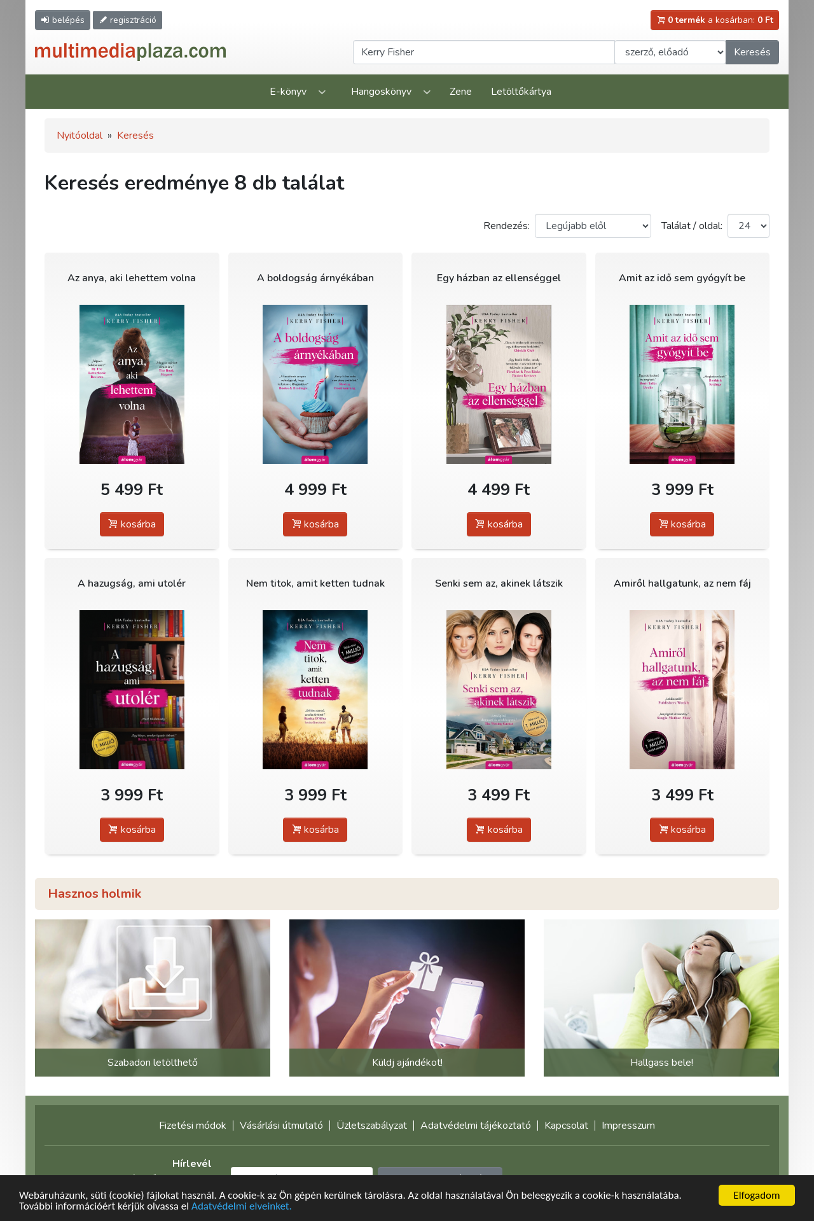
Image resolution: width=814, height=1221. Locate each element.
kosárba (132, 524)
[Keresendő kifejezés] (484, 52)
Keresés (752, 52)
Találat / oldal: (691, 226)
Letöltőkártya (521, 92)
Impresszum (628, 1126)
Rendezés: (506, 226)
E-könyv (288, 92)
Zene (461, 92)
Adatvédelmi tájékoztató (475, 1126)
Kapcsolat (566, 1126)
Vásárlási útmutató (281, 1126)
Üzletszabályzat (371, 1126)
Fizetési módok (192, 1126)
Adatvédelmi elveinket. (241, 1207)
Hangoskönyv (381, 92)
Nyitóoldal (79, 136)
